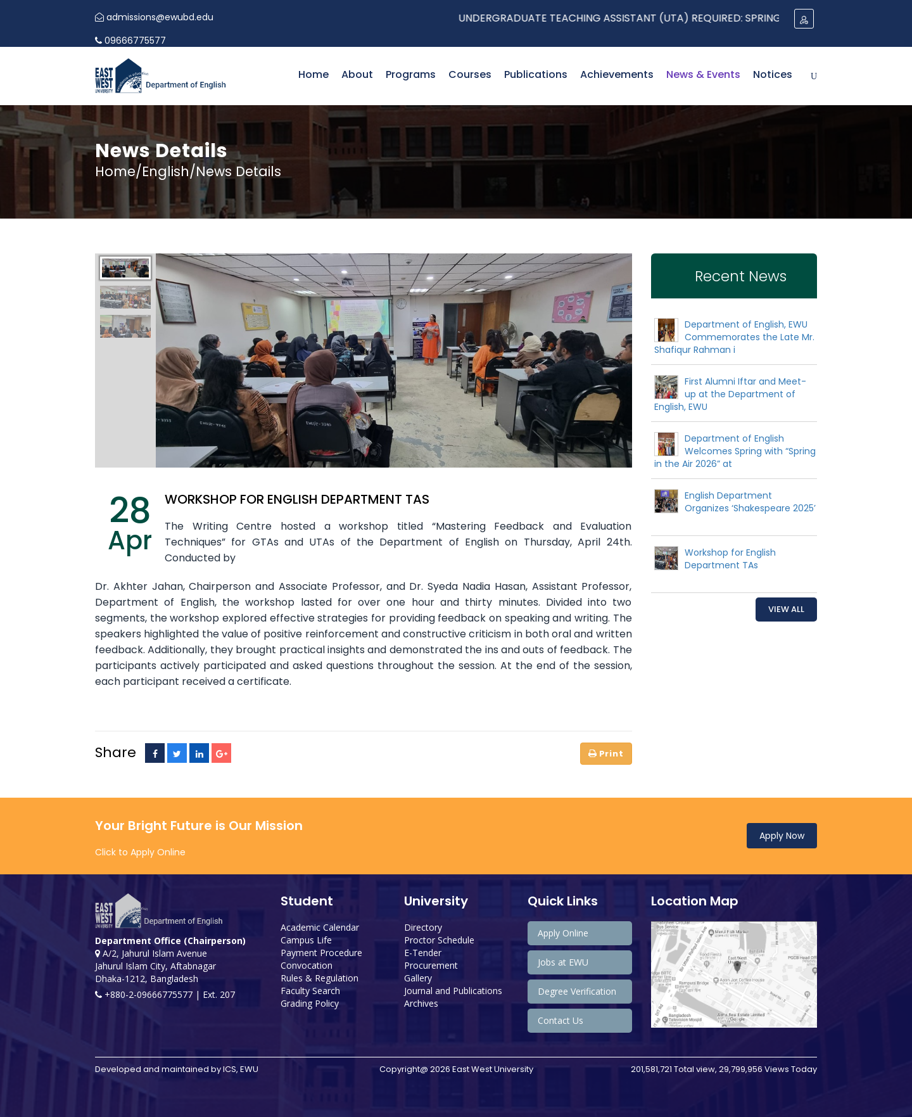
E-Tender (422, 953)
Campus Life (306, 940)
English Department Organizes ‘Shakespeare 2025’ (750, 501)
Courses (469, 74)
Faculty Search (310, 991)
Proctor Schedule (439, 940)
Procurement (431, 965)
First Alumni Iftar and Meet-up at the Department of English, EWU (730, 394)
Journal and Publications (453, 991)
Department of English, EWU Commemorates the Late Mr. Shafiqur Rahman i (734, 337)
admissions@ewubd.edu (154, 17)
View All (786, 609)
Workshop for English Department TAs (730, 558)
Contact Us (560, 1020)
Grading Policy (310, 1003)
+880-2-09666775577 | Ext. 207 (165, 994)
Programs (411, 74)
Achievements (617, 74)
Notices (772, 74)
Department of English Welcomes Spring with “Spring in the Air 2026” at (735, 451)
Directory (423, 927)
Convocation (306, 965)
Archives (421, 1003)
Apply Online (563, 933)
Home (313, 74)
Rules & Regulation (319, 978)
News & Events (703, 74)
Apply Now (781, 835)
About (357, 74)
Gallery (418, 978)
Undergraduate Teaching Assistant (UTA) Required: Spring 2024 (662, 18)
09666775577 (130, 40)
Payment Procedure (321, 953)
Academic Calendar (320, 927)
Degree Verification (577, 991)
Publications (535, 74)
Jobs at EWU (563, 962)
